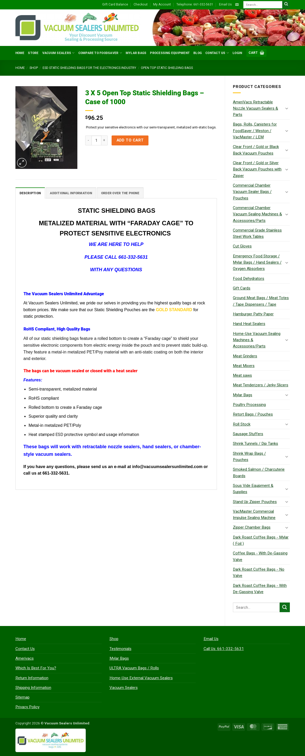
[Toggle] (287, 108)
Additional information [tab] (71, 193)
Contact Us (217, 52)
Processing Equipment (170, 53)
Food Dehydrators (248, 278)
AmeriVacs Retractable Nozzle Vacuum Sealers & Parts (255, 108)
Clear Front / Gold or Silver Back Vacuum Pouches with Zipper (257, 169)
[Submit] (286, 5)
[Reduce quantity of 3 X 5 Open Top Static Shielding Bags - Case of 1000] (88, 140)
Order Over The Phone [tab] (120, 193)
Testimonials (120, 648)
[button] (256, 53)
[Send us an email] (236, 4)
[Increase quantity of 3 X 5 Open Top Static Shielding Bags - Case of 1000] (104, 140)
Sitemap (22, 697)
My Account (162, 4)
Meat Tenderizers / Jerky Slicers (260, 385)
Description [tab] (30, 193)
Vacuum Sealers (58, 52)
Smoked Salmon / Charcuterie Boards (259, 472)
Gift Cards (241, 288)
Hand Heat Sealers (249, 323)
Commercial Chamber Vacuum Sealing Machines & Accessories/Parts (257, 214)
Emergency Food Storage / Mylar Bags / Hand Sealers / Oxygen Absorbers (257, 262)
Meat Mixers (244, 365)
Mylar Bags (136, 53)
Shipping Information (33, 687)
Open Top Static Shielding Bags (167, 68)
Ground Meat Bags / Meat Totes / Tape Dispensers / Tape (261, 301)
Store (33, 53)
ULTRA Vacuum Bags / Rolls (134, 668)
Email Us (225, 4)
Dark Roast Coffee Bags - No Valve (258, 572)
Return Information (31, 678)
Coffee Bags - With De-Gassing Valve (260, 556)
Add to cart (130, 140)
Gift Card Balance (115, 4)
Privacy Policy (27, 707)
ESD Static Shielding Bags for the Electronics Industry (89, 68)
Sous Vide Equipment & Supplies (253, 488)
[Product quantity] (96, 140)
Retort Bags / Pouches (253, 414)
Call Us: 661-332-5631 (224, 648)
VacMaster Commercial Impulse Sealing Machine (254, 514)
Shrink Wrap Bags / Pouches (249, 456)
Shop (34, 68)
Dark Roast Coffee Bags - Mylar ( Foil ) (261, 540)
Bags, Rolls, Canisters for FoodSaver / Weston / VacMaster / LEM (255, 130)
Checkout (141, 4)
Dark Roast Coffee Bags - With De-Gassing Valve (260, 588)
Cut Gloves (242, 246)
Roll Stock (241, 424)
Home (20, 53)
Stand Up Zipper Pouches (255, 501)
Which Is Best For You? (35, 668)
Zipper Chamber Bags (252, 527)
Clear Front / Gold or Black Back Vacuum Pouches (256, 149)
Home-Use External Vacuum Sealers (141, 678)
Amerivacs (24, 658)
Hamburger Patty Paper (253, 314)
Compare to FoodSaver (100, 52)
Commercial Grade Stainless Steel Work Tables (257, 233)
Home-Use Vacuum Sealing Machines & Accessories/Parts (256, 340)
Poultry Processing (249, 404)
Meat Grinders (245, 356)
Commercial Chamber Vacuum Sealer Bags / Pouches (252, 191)
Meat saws (242, 375)
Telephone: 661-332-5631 (194, 4)
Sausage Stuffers (248, 434)
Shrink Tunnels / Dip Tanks (255, 443)
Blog (197, 53)
